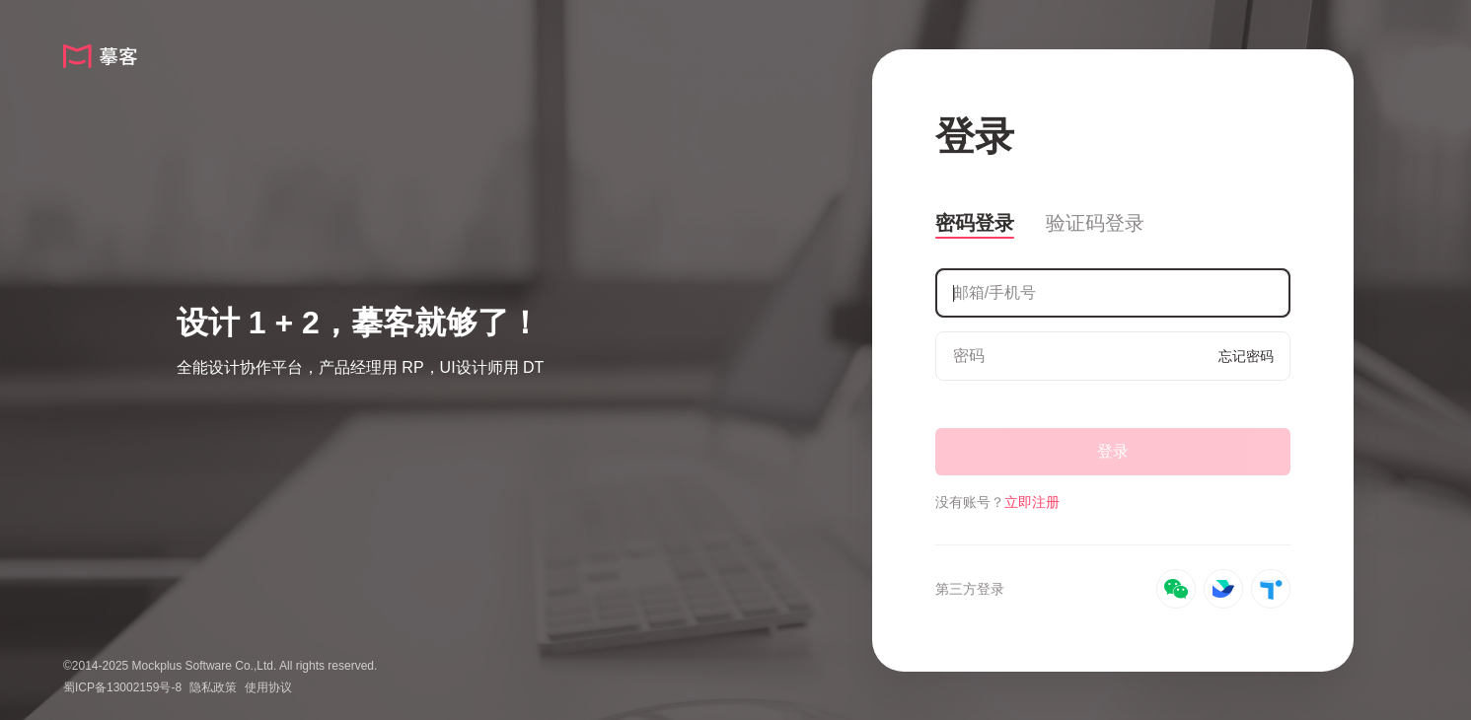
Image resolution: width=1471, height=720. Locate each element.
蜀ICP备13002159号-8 (122, 687)
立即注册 (1032, 502)
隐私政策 (213, 687)
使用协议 (268, 687)
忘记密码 (1246, 356)
